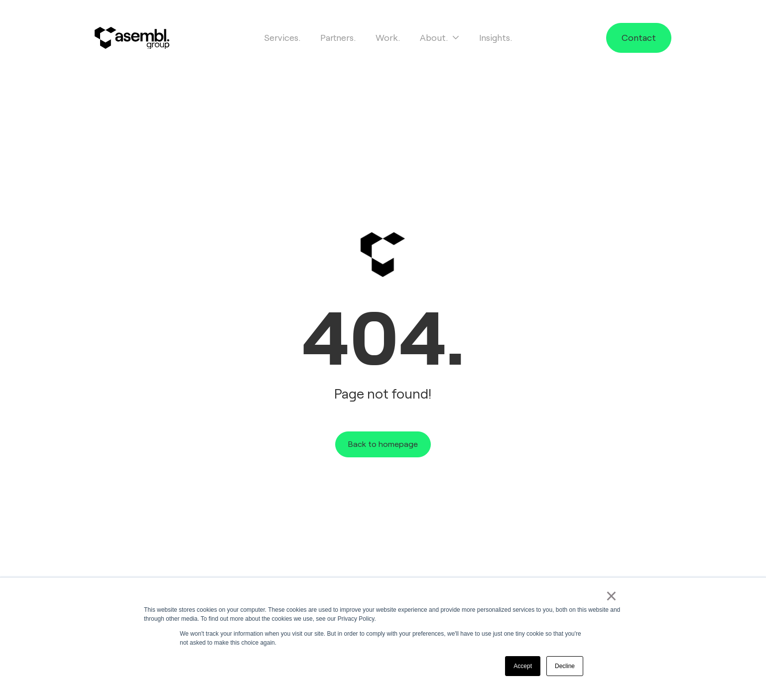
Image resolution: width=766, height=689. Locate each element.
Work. (388, 38)
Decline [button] (565, 666)
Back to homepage (383, 444)
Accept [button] (522, 666)
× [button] (611, 595)
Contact (639, 38)
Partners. (338, 38)
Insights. (495, 38)
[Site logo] (132, 38)
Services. (282, 38)
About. (439, 38)
